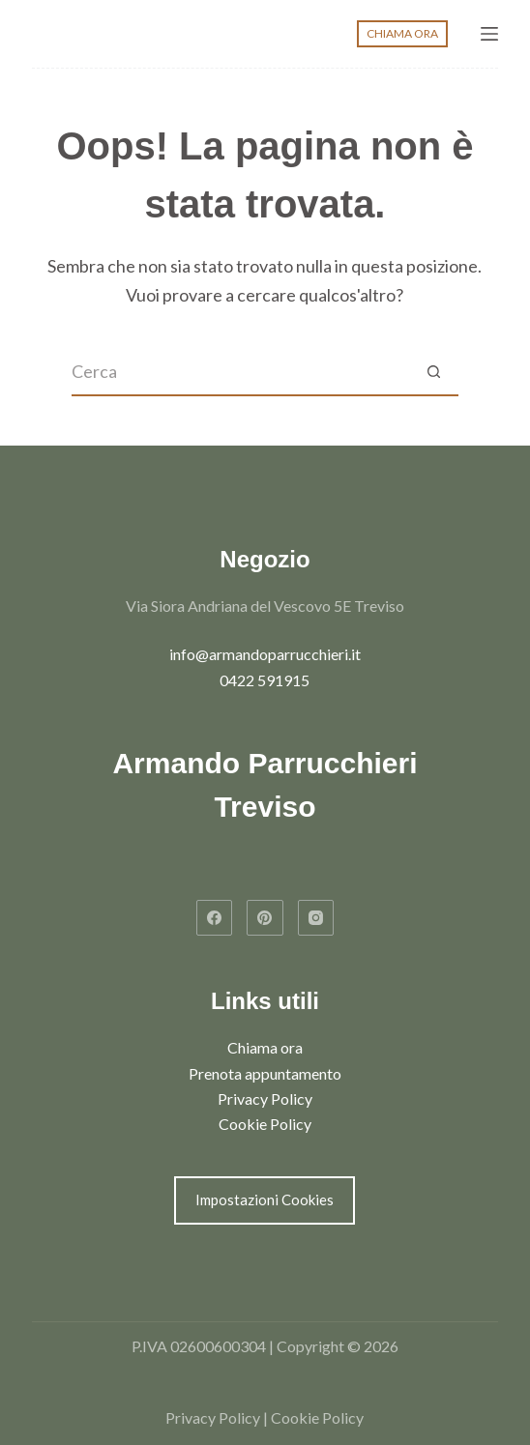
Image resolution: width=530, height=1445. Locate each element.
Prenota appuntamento (265, 1073)
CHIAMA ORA (402, 33)
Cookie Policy (265, 1123)
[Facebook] (214, 918)
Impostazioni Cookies (264, 1199)
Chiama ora (265, 1047)
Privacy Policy (265, 1098)
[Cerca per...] (241, 372)
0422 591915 (264, 680)
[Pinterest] (265, 918)
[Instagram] (316, 918)
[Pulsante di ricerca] (434, 372)
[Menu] (489, 34)
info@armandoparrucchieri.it (265, 654)
